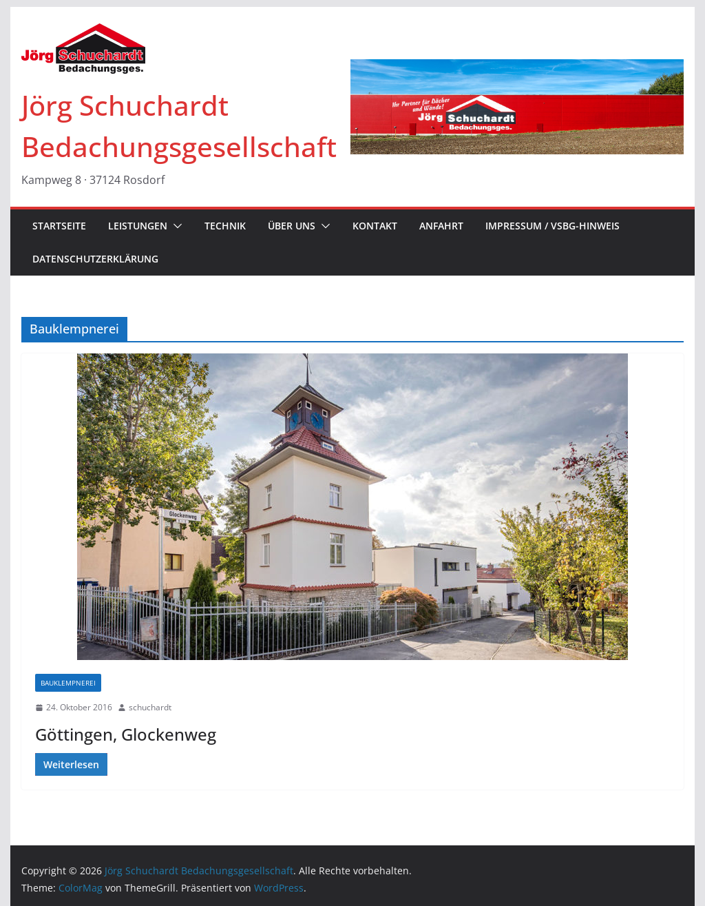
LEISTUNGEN (137, 225)
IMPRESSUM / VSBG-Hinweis (552, 225)
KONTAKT (374, 225)
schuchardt (150, 707)
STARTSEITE (59, 225)
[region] (516, 106)
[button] (174, 226)
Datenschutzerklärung (95, 258)
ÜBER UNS (291, 225)
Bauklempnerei (68, 683)
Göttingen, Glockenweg (125, 734)
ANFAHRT (441, 225)
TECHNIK (225, 225)
